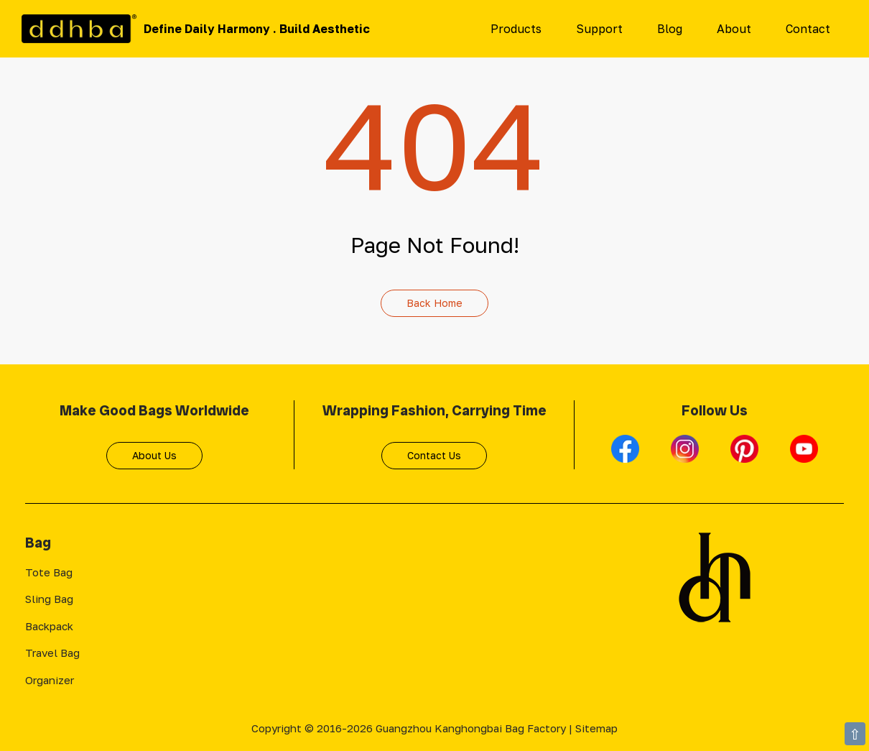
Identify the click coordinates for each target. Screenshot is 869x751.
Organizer (49, 679)
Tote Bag (49, 572)
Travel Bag (52, 652)
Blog (669, 29)
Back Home (434, 303)
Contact (808, 29)
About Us (154, 455)
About (734, 29)
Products (516, 29)
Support (599, 29)
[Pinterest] (746, 454)
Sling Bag (49, 598)
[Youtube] (804, 454)
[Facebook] (626, 454)
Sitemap (596, 728)
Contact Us (434, 455)
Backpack (49, 625)
